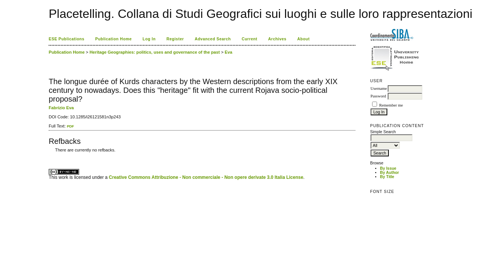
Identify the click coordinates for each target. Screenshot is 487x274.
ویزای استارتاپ (50, 155)
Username (379, 88)
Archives (277, 39)
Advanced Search (213, 39)
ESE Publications (66, 39)
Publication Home (113, 39)
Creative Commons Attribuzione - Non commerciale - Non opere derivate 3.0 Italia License (206, 177)
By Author (389, 172)
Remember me (391, 105)
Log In (149, 39)
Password (378, 96)
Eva (228, 52)
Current (249, 39)
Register (175, 39)
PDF (70, 126)
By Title (387, 177)
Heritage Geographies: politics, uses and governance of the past (154, 52)
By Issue (388, 168)
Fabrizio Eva (61, 107)
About (303, 39)
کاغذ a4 (49, 155)
